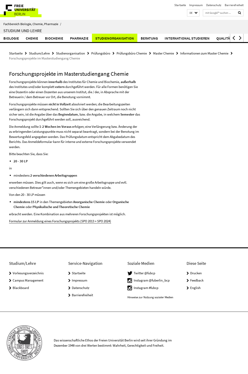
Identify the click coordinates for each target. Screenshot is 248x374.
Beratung (149, 38)
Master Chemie (163, 53)
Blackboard (21, 288)
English (195, 288)
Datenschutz (213, 5)
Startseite (180, 5)
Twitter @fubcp (144, 273)
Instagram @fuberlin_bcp (152, 280)
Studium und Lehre (22, 30)
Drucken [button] (196, 273)
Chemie (32, 38)
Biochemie (54, 38)
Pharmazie (79, 38)
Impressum (196, 5)
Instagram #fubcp (146, 288)
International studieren (187, 38)
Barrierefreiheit (234, 5)
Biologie (11, 38)
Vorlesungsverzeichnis (28, 273)
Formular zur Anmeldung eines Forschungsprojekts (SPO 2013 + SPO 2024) (60, 221)
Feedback (197, 280)
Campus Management (28, 280)
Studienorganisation (114, 38)
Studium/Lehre (39, 53)
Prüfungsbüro (100, 53)
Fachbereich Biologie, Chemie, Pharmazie (32, 24)
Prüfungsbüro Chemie (132, 53)
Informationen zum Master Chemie (204, 53)
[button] (193, 13)
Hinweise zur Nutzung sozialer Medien (150, 297)
